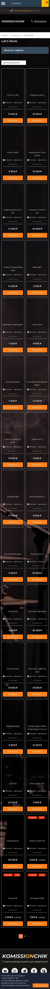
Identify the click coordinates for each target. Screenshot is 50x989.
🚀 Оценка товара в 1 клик (25, 10)
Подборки (16, 35)
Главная (4, 35)
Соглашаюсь (40, 985)
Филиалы (40, 21)
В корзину (13, 120)
